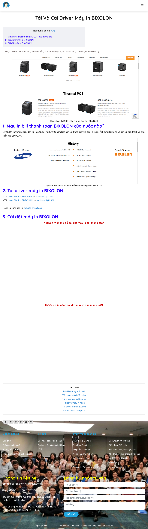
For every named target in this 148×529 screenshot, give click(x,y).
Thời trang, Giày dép (82, 441)
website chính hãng (33, 208)
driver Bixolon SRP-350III (20, 200)
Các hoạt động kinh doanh (50, 441)
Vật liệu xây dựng (81, 458)
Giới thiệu (7, 441)
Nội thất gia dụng (81, 463)
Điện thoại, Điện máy (118, 445)
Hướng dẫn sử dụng (12, 449)
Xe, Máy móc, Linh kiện (119, 458)
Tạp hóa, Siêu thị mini (82, 445)
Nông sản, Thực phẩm (83, 454)
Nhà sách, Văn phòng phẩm (85, 467)
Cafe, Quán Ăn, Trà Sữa (119, 441)
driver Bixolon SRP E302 (20, 196)
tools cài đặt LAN (44, 196)
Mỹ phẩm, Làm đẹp (81, 449)
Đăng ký (71, 514)
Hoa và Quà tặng (116, 467)
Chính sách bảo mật (12, 445)
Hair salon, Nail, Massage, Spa (122, 449)
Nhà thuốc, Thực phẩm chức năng (124, 454)
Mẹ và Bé (113, 463)
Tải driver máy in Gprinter (74, 399)
